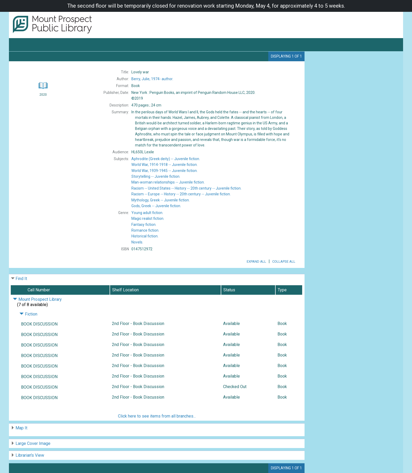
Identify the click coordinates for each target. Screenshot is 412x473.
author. (152, 79)
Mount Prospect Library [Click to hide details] (37, 299)
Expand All (256, 261)
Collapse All (283, 261)
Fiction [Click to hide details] (28, 314)
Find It (21, 278)
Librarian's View (30, 455)
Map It (21, 427)
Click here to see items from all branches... (157, 416)
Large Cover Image (33, 443)
